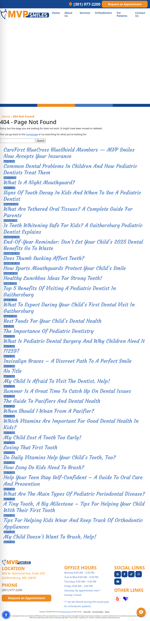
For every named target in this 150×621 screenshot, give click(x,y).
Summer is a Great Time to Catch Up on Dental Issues (67, 391)
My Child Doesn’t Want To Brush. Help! (50, 537)
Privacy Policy (87, 612)
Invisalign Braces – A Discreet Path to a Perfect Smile (67, 361)
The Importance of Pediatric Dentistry (49, 331)
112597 (11, 351)
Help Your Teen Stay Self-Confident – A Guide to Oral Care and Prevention (73, 480)
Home (6, 116)
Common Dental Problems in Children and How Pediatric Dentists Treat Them (70, 169)
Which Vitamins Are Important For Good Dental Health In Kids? (71, 424)
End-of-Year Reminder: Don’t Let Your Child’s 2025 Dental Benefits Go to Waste (73, 245)
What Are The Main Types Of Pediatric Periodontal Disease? (74, 494)
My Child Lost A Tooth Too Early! (42, 437)
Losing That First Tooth (30, 447)
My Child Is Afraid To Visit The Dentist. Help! (57, 381)
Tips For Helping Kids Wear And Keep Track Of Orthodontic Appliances (73, 523)
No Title (13, 371)
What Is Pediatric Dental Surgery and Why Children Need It (74, 341)
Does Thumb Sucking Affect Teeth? (44, 258)
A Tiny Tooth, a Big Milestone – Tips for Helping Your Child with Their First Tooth (74, 507)
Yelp (117, 599)
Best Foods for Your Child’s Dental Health (52, 321)
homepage (32, 134)
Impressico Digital (66, 612)
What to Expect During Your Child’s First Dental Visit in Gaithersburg (69, 307)
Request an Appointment (124, 4)
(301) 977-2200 (12, 590)
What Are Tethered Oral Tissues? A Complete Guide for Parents (68, 212)
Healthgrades (126, 599)
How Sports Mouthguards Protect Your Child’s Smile (65, 268)
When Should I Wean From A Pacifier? (49, 411)
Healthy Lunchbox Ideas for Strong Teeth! (53, 278)
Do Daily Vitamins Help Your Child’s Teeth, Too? (60, 457)
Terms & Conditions (97, 612)
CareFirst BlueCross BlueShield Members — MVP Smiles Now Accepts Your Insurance (69, 153)
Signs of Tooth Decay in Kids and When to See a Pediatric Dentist (72, 195)
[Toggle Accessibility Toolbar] (6, 615)
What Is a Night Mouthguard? (39, 182)
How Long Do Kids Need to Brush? (44, 467)
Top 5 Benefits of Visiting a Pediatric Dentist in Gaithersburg (60, 291)
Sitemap (107, 612)
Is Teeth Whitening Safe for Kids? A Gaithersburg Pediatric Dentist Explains (73, 228)
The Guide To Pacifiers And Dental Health (52, 401)
